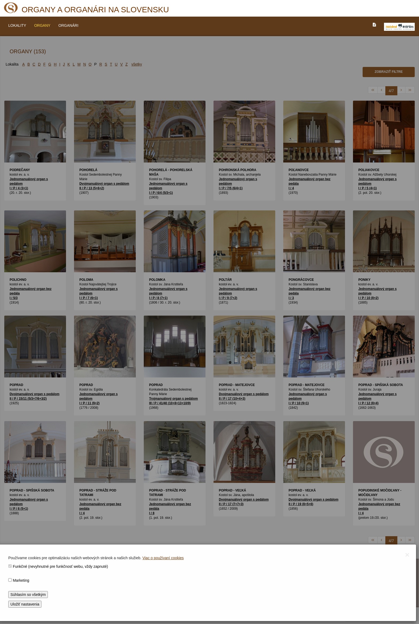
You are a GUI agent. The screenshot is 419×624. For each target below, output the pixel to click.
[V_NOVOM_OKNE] (399, 27)
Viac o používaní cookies (163, 558)
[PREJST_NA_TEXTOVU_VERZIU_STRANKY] (374, 25)
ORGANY (42, 25)
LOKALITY (17, 25)
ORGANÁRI (69, 25)
